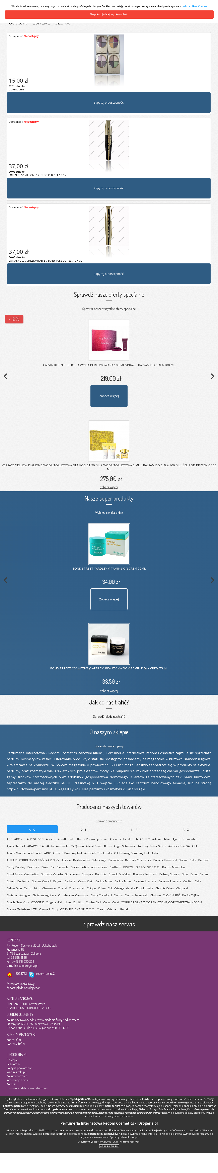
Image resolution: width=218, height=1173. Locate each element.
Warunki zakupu (16, 1072)
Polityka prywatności (19, 1068)
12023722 (21, 974)
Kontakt (11, 1084)
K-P (134, 829)
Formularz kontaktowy (20, 984)
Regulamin (13, 1064)
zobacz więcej (109, 487)
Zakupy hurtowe (17, 1076)
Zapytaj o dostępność (109, 102)
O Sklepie (12, 1060)
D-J (83, 829)
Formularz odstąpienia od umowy (27, 1088)
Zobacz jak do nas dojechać (23, 988)
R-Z (186, 829)
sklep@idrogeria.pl (26, 965)
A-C (32, 829)
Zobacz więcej (109, 396)
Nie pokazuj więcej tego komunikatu (109, 14)
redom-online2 (45, 974)
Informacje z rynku (18, 1080)
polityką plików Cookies (194, 6)
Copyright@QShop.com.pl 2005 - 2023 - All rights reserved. (109, 1141)
